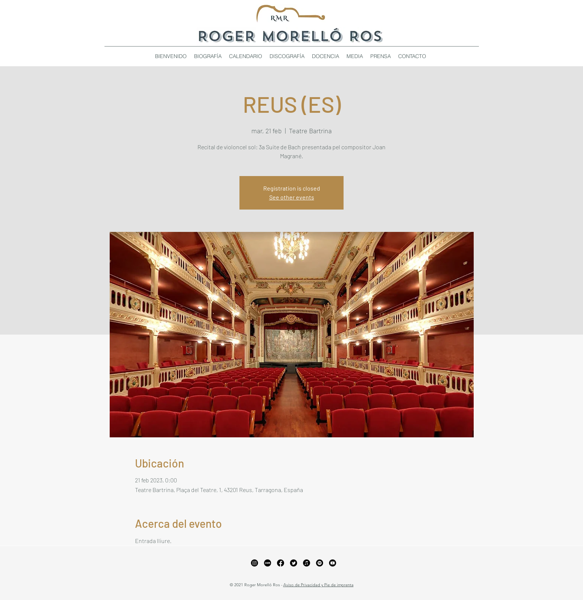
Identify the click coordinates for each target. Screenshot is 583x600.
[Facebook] (280, 563)
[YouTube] (332, 563)
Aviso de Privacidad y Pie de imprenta (318, 584)
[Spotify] (319, 563)
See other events (291, 197)
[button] (287, 56)
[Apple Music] (306, 563)
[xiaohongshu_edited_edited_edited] (267, 563)
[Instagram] (254, 563)
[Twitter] (293, 563)
